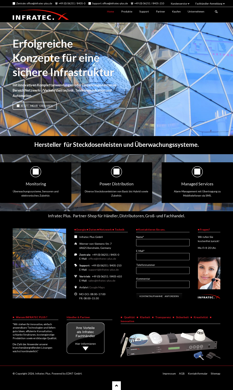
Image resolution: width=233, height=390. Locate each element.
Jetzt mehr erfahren (36, 105)
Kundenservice (179, 3)
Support (144, 11)
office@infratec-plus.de (102, 258)
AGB (182, 373)
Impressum (169, 373)
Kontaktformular (198, 373)
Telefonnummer (145, 264)
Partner (160, 11)
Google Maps (97, 287)
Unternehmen (196, 11)
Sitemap (215, 373)
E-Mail (142, 250)
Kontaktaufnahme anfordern (159, 296)
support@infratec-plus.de (103, 269)
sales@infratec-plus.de (101, 280)
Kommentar (143, 278)
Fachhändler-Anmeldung (208, 3)
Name (142, 236)
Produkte (126, 11)
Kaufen (176, 11)
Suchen (216, 11)
